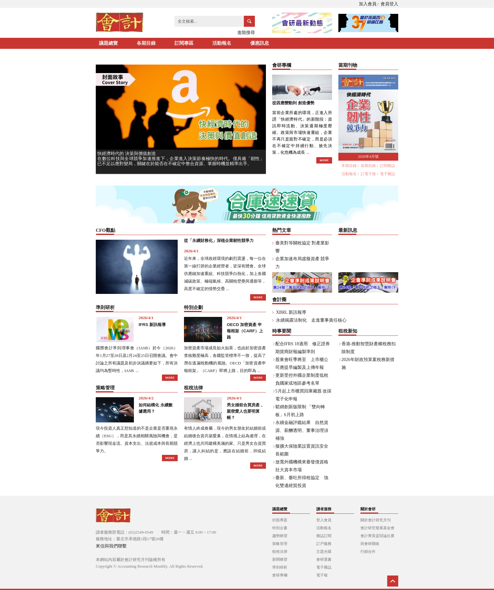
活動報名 (221, 43)
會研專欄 (279, 575)
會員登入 (389, 4)
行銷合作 (368, 551)
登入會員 (323, 520)
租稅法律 (279, 551)
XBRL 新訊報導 (291, 312)
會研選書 (323, 559)
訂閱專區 (184, 43)
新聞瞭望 (279, 559)
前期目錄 (368, 165)
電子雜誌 (387, 174)
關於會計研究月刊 (375, 520)
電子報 (322, 575)
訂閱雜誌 (387, 165)
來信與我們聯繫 (111, 546)
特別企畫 (279, 528)
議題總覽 (108, 43)
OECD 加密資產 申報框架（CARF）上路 (245, 331)
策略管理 (279, 543)
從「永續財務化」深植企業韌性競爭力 (219, 240)
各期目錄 (146, 43)
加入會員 (367, 4)
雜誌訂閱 (323, 536)
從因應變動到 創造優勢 (293, 102)
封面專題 (279, 520)
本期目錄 (349, 165)
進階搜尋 (246, 32)
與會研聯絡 (369, 543)
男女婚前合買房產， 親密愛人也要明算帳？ (245, 411)
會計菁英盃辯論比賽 (377, 536)
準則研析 (279, 567)
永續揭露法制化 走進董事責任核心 (311, 320)
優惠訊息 (259, 43)
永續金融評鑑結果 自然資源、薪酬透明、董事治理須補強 (301, 430)
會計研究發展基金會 (377, 528)
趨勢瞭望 (279, 536)
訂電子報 (368, 174)
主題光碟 (323, 551)
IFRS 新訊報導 (152, 324)
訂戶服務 (323, 543)
